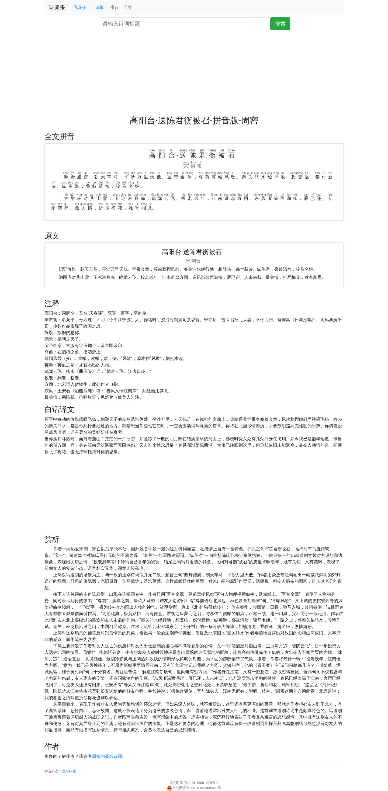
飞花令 (80, 7)
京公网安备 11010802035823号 (194, 788)
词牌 (127, 7)
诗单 (99, 7)
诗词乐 (57, 7)
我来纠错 (69, 771)
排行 (114, 7)
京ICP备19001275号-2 (201, 783)
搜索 (280, 23)
